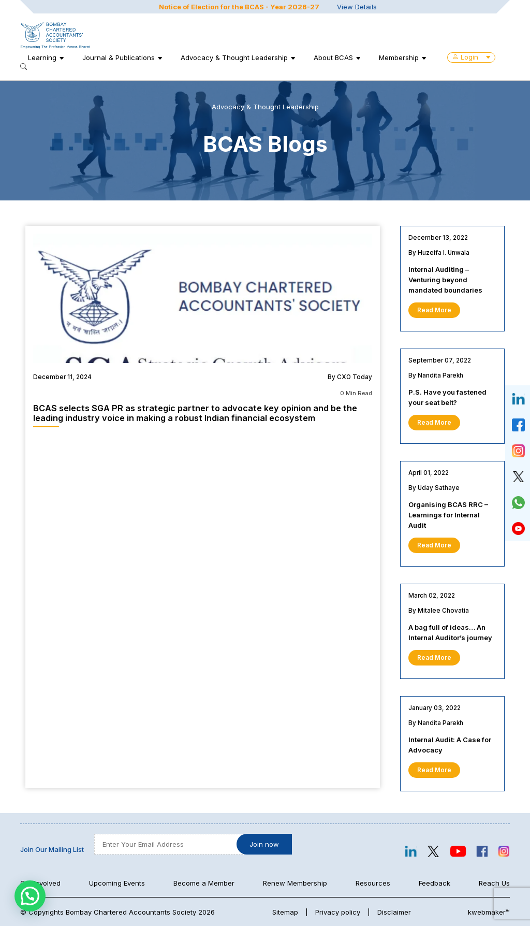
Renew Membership (295, 883)
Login (471, 57)
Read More (434, 310)
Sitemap (285, 912)
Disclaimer (394, 912)
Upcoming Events (117, 883)
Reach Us (494, 883)
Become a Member (203, 883)
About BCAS (333, 57)
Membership (399, 57)
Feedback (434, 883)
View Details (357, 7)
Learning (42, 57)
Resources (373, 883)
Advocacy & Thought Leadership (234, 57)
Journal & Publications (118, 57)
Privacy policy (337, 912)
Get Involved (40, 883)
